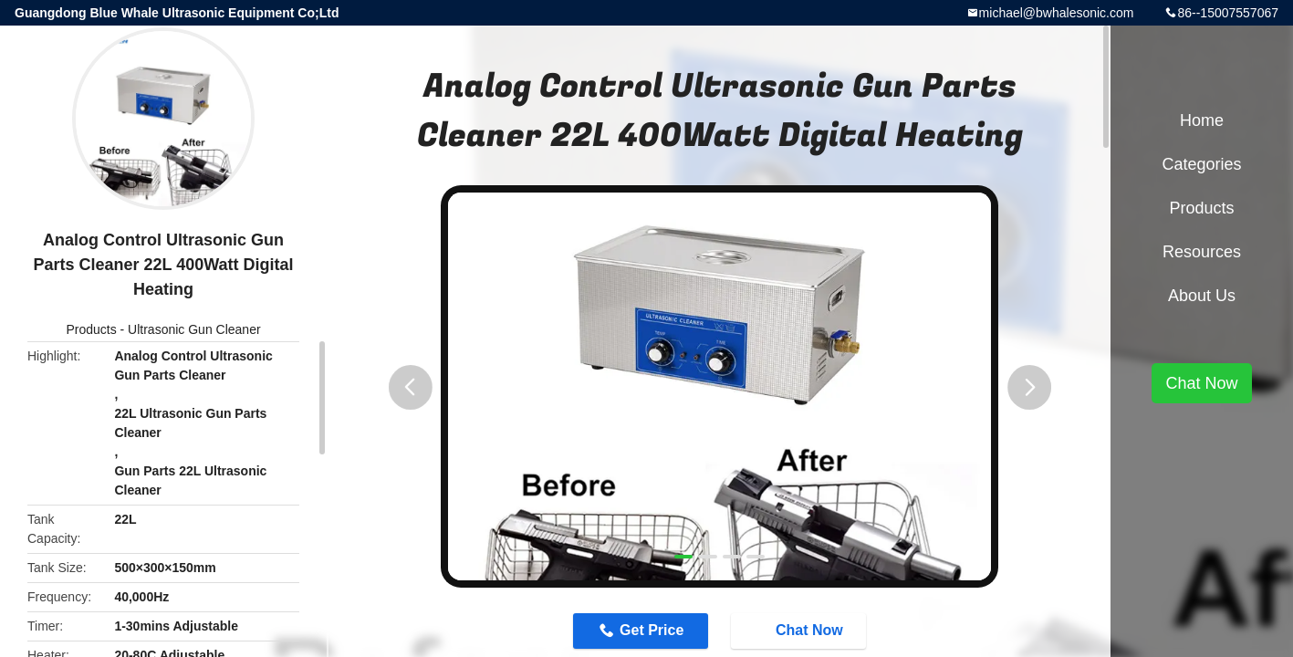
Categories (1201, 164)
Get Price (640, 633)
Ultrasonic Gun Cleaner (194, 329)
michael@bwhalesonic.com (1056, 12)
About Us (1202, 296)
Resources (1202, 252)
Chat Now (812, 632)
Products (91, 329)
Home (1202, 120)
